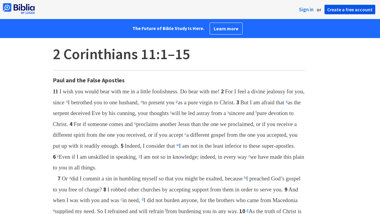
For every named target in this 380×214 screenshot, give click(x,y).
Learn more (226, 29)
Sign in (306, 9)
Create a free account (350, 9)
